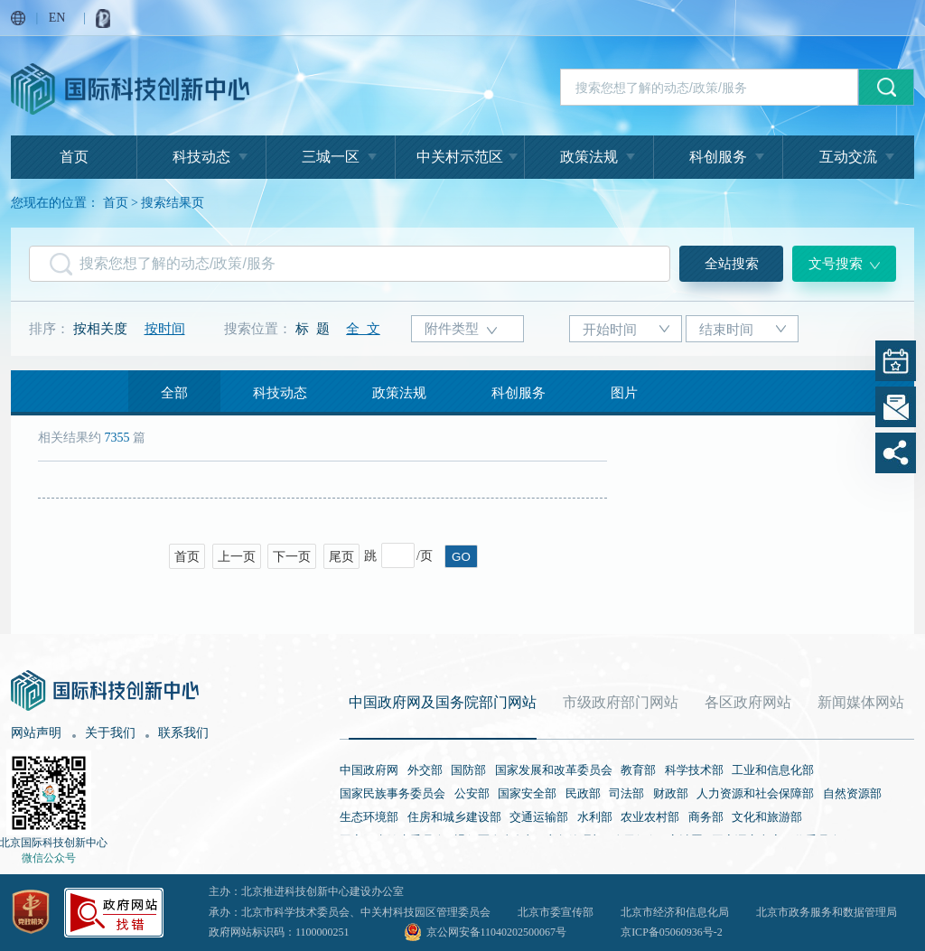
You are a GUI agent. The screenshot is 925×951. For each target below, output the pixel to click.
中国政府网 (369, 770)
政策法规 (589, 156)
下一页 (292, 557)
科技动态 (201, 156)
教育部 (638, 770)
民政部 (583, 793)
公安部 (472, 793)
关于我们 (110, 733)
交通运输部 (538, 817)
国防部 (468, 770)
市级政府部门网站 (620, 702)
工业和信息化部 (773, 770)
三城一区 (331, 156)
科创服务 (718, 156)
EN (57, 17)
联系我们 (183, 733)
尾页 (341, 557)
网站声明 (36, 733)
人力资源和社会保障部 (755, 793)
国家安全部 (527, 793)
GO (461, 557)
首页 (74, 156)
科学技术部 (694, 770)
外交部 (425, 770)
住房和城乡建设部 (454, 817)
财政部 (670, 793)
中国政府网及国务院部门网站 (443, 702)
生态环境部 (369, 817)
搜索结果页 (172, 203)
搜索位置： (258, 329)
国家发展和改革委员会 (553, 770)
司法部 (626, 793)
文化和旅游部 (767, 817)
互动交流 (848, 156)
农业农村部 (650, 817)
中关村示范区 (459, 156)
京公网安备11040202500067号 (496, 932)
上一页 (237, 557)
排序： (49, 329)
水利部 (594, 817)
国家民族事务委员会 (392, 793)
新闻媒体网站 (861, 702)
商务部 (706, 817)
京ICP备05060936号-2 (672, 932)
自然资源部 (852, 793)
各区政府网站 (748, 702)
